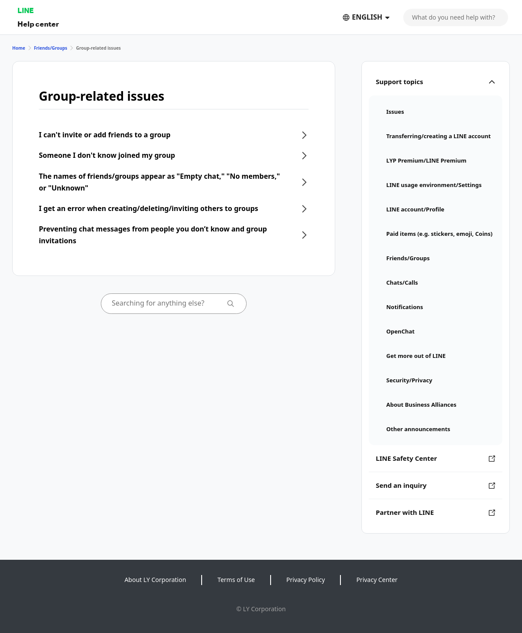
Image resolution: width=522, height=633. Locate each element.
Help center (38, 23)
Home (18, 48)
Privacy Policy (305, 579)
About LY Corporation (155, 579)
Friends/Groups (51, 48)
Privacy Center (376, 579)
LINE (25, 10)
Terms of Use (236, 579)
